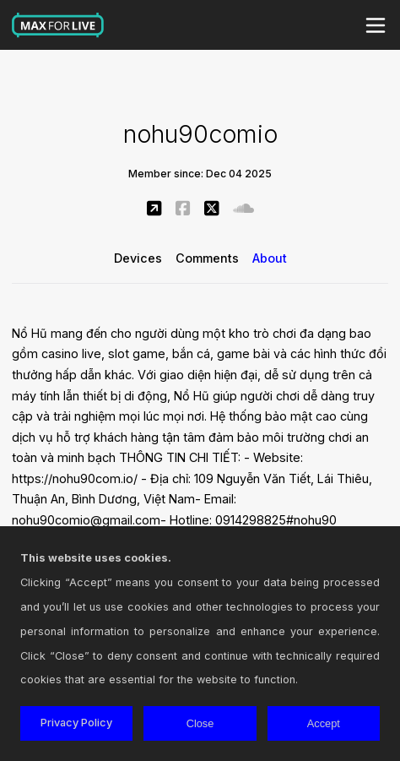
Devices (138, 258)
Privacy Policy (76, 722)
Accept (323, 723)
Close (200, 723)
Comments (207, 258)
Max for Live (58, 25)
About (269, 258)
